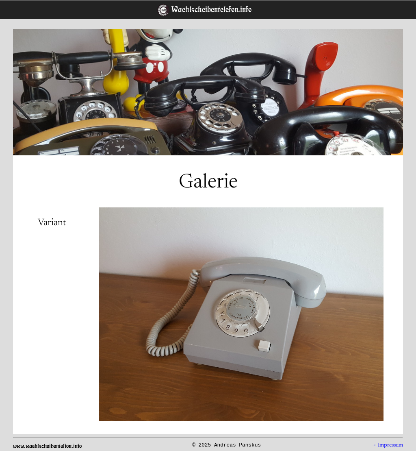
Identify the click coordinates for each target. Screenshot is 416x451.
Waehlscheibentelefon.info (210, 9)
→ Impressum (387, 445)
